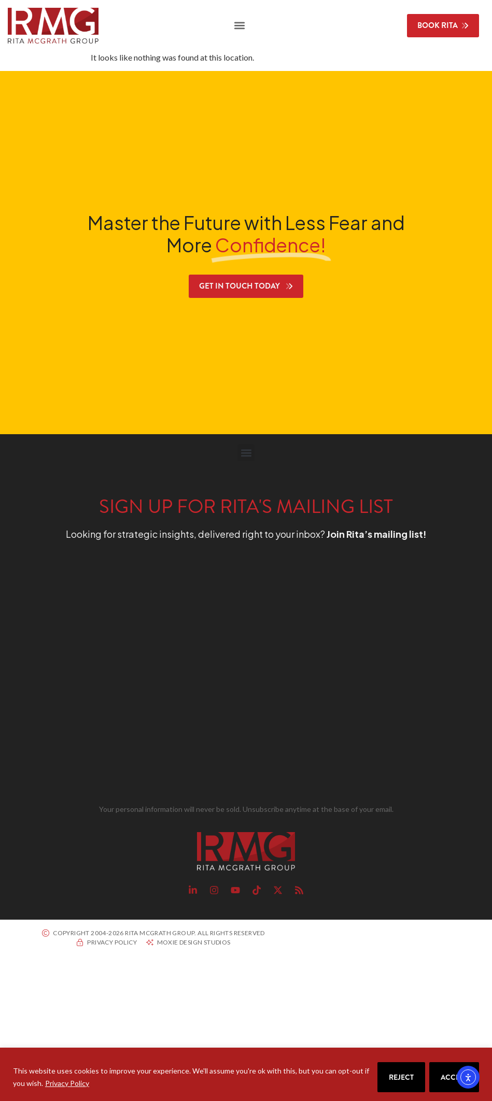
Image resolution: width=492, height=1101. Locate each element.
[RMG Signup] (227, 674)
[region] (246, 1074)
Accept (454, 1077)
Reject (401, 1077)
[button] (239, 25)
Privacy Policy (67, 1083)
